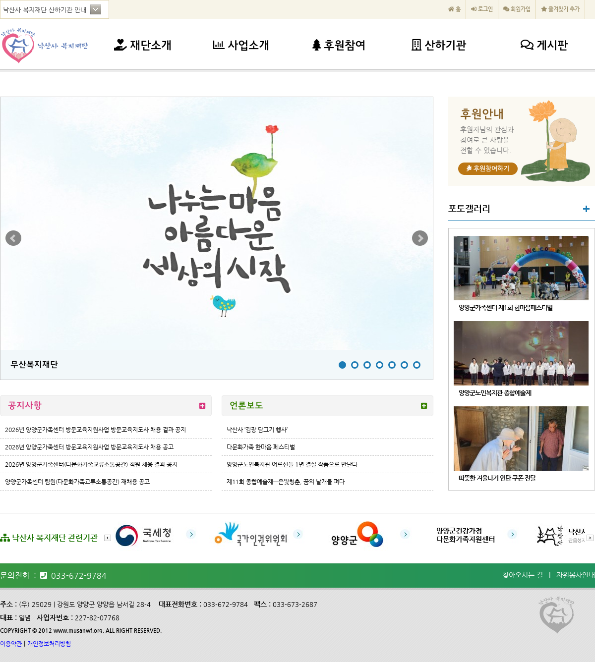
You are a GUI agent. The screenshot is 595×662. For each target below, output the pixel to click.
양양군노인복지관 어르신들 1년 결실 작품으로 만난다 (292, 464)
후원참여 (338, 46)
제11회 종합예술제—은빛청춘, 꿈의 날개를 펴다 (286, 481)
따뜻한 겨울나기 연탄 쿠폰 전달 (497, 478)
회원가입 (517, 9)
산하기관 (439, 46)
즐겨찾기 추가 (560, 9)
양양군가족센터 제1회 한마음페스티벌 (505, 307)
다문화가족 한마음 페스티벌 (261, 446)
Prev (13, 238)
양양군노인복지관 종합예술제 (495, 392)
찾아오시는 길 (522, 575)
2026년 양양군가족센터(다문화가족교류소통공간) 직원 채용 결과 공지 (91, 464)
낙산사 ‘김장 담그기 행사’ (257, 429)
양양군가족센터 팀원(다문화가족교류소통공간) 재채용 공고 (77, 481)
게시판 (544, 46)
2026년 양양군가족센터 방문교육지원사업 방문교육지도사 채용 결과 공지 (95, 429)
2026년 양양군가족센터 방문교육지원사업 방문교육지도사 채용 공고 (89, 446)
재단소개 (143, 46)
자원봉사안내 (575, 575)
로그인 (482, 9)
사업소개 (241, 46)
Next (420, 238)
